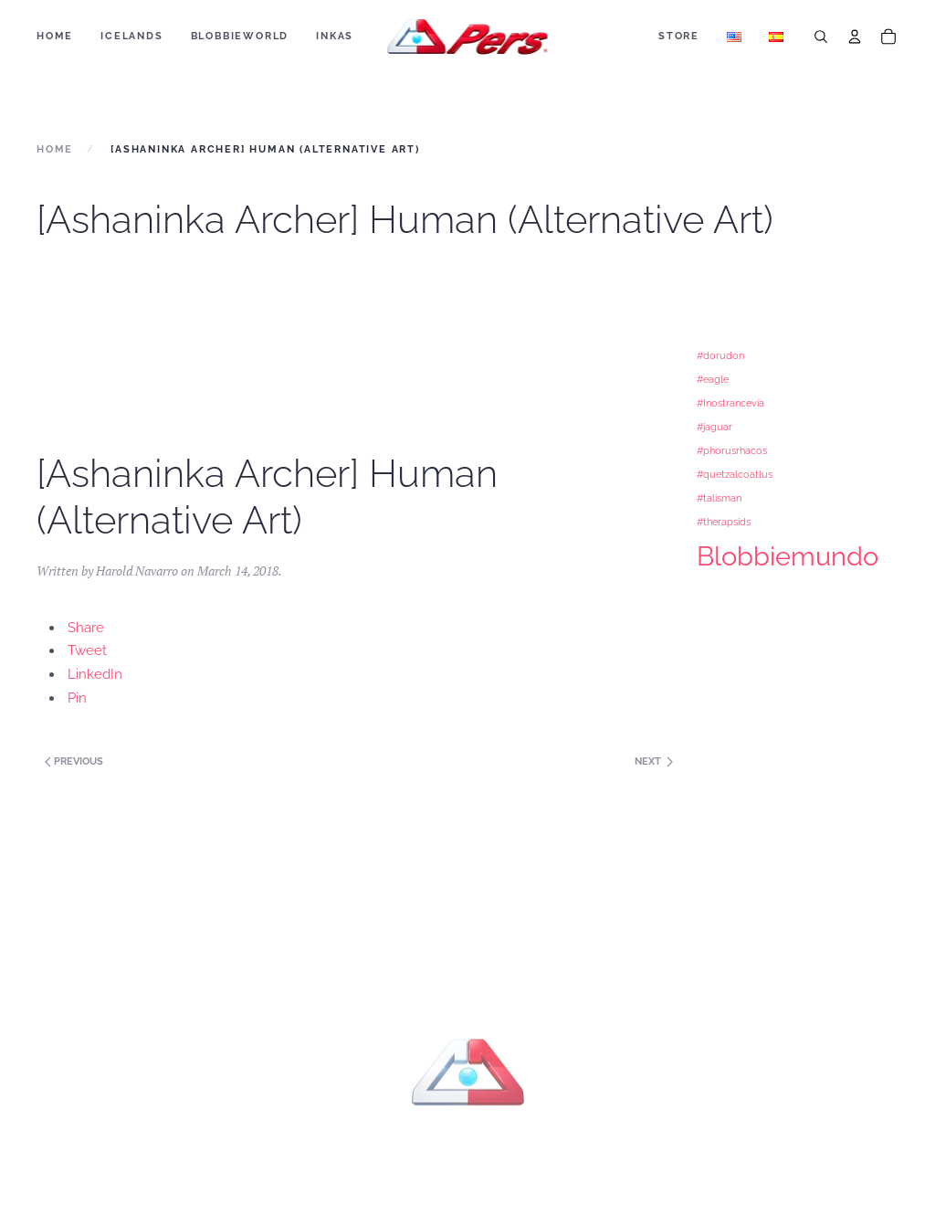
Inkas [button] (334, 36)
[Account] (855, 36)
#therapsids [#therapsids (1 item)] (724, 521)
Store (678, 36)
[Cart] (888, 36)
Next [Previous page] (654, 761)
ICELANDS (131, 36)
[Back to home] (468, 36)
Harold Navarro (137, 570)
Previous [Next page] (72, 761)
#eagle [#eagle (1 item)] (713, 379)
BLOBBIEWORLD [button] (240, 36)
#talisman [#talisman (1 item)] (719, 497)
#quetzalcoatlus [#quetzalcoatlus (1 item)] (734, 474)
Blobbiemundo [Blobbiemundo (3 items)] (787, 556)
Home (55, 36)
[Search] (821, 36)
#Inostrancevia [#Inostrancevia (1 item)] (730, 402)
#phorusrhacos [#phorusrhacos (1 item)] (732, 450)
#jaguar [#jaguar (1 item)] (714, 426)
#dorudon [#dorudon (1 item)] (720, 355)
